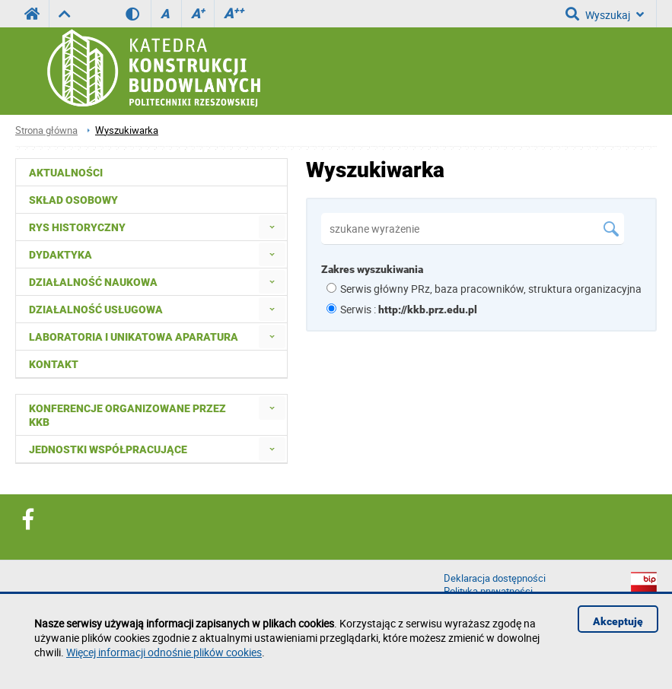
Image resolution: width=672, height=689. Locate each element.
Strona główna (46, 130)
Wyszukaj (604, 13)
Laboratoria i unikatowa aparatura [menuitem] (133, 337)
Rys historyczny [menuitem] (77, 227)
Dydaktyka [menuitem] (60, 255)
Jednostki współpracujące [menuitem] (108, 449)
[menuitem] (272, 227)
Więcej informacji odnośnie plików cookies (164, 652)
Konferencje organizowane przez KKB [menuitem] (127, 415)
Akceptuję (618, 621)
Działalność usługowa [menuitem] (96, 309)
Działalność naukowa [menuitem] (93, 282)
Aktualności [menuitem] (66, 173)
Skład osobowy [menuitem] (73, 200)
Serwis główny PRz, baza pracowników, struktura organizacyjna (491, 288)
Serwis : (408, 309)
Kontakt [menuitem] (53, 364)
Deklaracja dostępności (495, 578)
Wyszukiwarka (126, 130)
